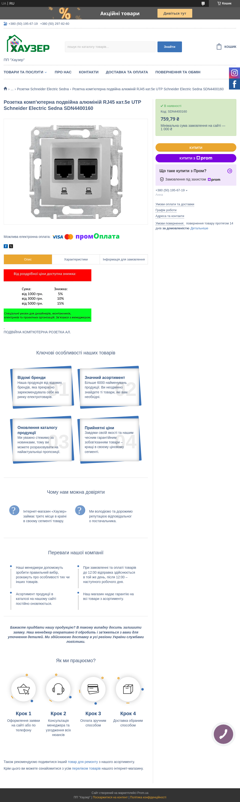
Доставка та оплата (127, 72)
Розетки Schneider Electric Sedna (43, 89)
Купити (196, 148)
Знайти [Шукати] (169, 47)
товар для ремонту (83, 762)
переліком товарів (86, 768)
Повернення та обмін (178, 72)
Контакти (88, 72)
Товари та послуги (23, 72)
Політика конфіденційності (148, 797)
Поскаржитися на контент (110, 797)
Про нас (63, 72)
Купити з (196, 158)
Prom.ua (142, 793)
